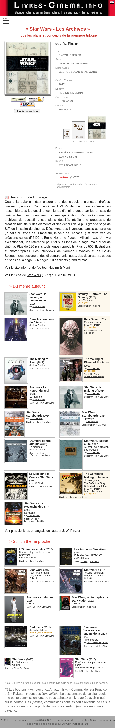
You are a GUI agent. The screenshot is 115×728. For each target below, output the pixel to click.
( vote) (69, 177)
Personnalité (96, 331)
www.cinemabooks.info (75, 724)
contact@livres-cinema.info (98, 720)
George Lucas (69, 71)
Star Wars (89, 71)
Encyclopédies (70, 55)
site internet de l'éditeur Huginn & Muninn (43, 267)
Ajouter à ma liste (27, 111)
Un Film (64, 63)
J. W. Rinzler (71, 531)
